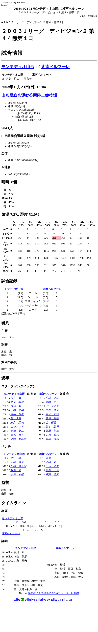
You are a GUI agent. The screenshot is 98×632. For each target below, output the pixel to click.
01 (15, 599)
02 (19, 599)
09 (44, 599)
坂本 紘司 (52, 426)
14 (63, 599)
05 (30, 599)
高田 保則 (52, 439)
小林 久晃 (17, 410)
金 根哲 (51, 422)
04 (26, 599)
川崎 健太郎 (18, 466)
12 (55, 599)
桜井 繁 (15, 397)
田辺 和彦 (52, 466)
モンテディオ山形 (17, 66)
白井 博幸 (52, 410)
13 (59, 599)
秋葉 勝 (15, 470)
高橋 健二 (17, 430)
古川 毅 (15, 406)
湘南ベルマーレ (55, 66)
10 (48, 599)
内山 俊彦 (17, 414)
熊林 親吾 (52, 418)
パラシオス (52, 406)
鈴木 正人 (52, 458)
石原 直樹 (52, 434)
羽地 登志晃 (18, 439)
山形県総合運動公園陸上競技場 (29, 95)
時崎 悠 (51, 402)
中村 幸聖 (17, 474)
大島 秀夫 (17, 434)
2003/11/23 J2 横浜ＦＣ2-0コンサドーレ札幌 (53, 593)
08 (41, 599)
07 (37, 599)
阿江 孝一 (17, 458)
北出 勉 (51, 462)
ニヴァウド (17, 426)
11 (52, 599)
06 (33, 599)
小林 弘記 (52, 397)
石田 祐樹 (52, 430)
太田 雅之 (17, 462)
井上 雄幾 (17, 402)
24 (70, 599)
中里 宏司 (52, 414)
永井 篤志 (17, 422)
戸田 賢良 (52, 474)
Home (4, 5)
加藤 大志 (52, 470)
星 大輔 (15, 418)
